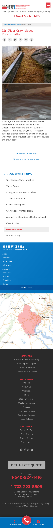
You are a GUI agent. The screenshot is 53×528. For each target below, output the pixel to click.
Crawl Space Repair (19, 173)
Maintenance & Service (27, 371)
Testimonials (26, 442)
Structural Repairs (15, 205)
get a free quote (26, 465)
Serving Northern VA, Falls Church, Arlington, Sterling (26, 12)
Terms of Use (21, 506)
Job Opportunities (26, 415)
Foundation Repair (27, 367)
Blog (26, 395)
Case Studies (12, 223)
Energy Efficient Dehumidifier (21, 192)
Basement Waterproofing (26, 359)
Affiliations (26, 391)
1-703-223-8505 (26, 487)
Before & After (14, 229)
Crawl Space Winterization (19, 211)
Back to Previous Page (26, 154)
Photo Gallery (13, 235)
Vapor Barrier (13, 186)
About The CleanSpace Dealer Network (26, 217)
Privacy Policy (42, 503)
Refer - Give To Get (26, 399)
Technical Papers (26, 411)
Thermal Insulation (16, 198)
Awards (26, 407)
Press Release (26, 419)
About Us (26, 387)
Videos (26, 383)
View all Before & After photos (26, 159)
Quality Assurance (26, 403)
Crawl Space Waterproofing (20, 180)
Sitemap (34, 506)
